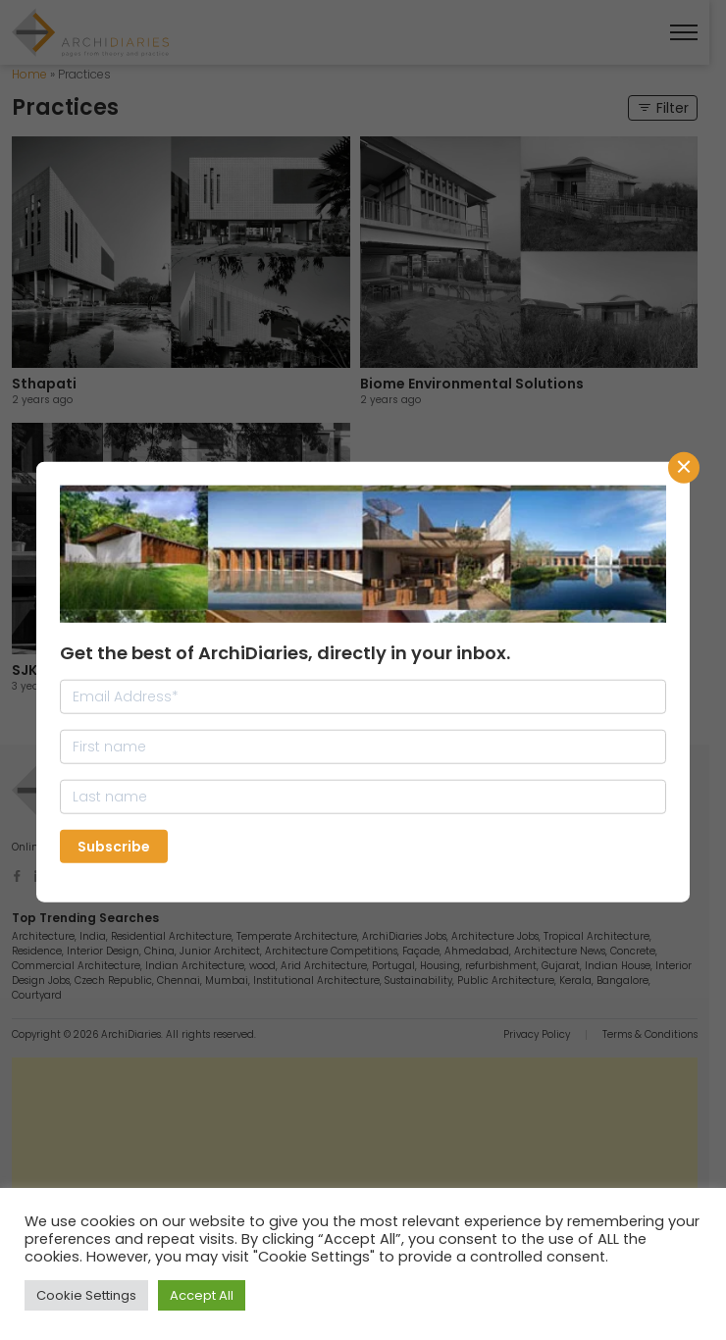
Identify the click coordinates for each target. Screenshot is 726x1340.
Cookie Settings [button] (86, 1295)
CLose (684, 468)
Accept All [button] (201, 1295)
